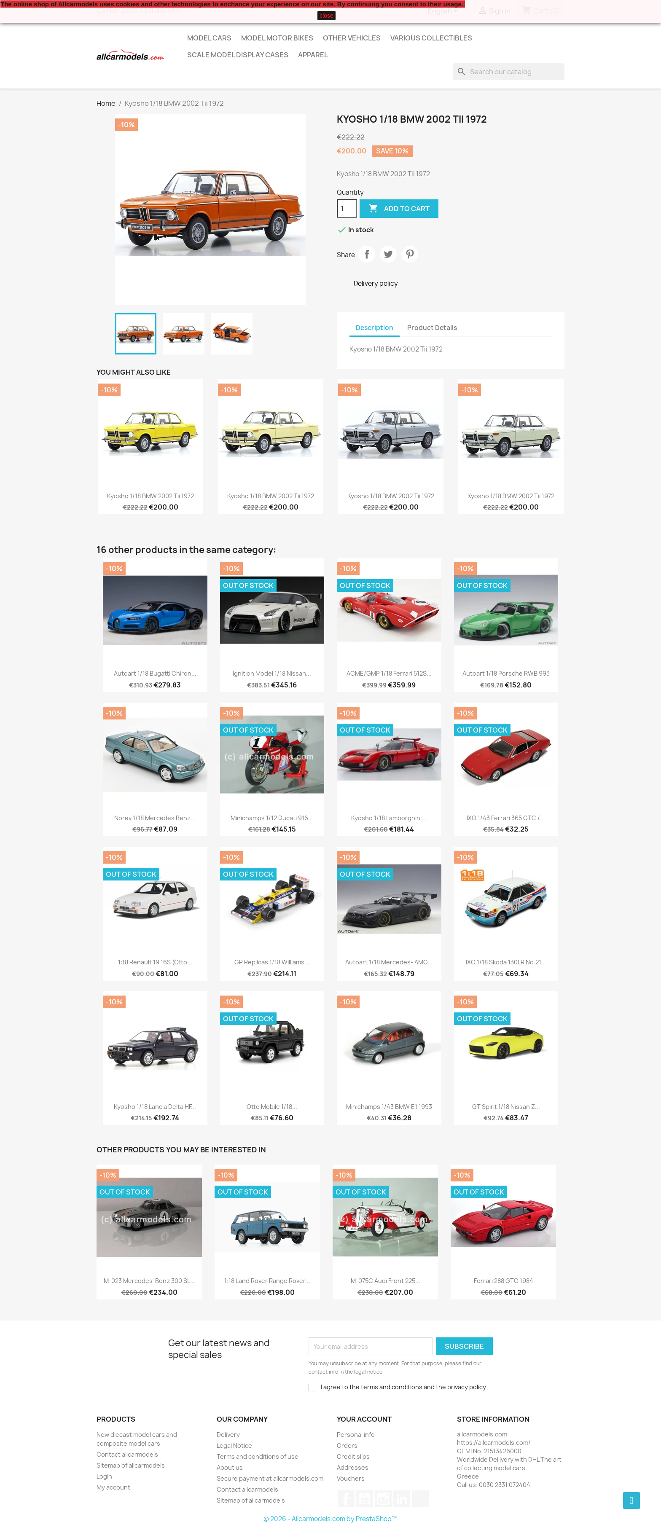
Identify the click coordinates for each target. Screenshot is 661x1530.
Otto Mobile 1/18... (272, 1107)
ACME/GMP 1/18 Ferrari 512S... (389, 673)
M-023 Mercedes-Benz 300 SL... (149, 1281)
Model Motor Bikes (277, 38)
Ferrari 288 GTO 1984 (503, 1281)
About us (230, 1467)
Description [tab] (374, 327)
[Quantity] (347, 208)
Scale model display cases (237, 54)
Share (366, 254)
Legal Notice (234, 1445)
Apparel (313, 54)
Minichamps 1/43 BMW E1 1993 (389, 1107)
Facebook (346, 1498)
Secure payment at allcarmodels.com (270, 1478)
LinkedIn (401, 1498)
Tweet (388, 254)
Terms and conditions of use (257, 1456)
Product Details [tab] (432, 327)
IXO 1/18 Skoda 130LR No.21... (506, 962)
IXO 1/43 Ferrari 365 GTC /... (506, 818)
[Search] (508, 71)
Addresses (352, 1467)
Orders (347, 1445)
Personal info (356, 1435)
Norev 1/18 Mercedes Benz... (155, 818)
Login (104, 1476)
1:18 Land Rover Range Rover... (267, 1281)
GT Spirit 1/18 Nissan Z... (506, 1107)
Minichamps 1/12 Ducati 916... (272, 818)
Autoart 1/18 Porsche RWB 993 (506, 673)
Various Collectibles (431, 38)
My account (113, 1487)
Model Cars (209, 38)
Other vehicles (352, 38)
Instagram (383, 1498)
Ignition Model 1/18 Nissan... (272, 673)
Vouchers (351, 1478)
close (326, 15)
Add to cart (399, 208)
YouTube (364, 1498)
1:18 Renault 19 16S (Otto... (155, 962)
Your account (364, 1419)
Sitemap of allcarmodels (131, 1465)
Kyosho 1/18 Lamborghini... (389, 818)
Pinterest (409, 254)
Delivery (228, 1435)
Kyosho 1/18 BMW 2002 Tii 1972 (150, 496)
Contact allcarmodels (127, 1454)
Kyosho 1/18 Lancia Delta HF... (155, 1107)
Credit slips (353, 1456)
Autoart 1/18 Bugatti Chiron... (155, 673)
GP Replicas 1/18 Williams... (271, 962)
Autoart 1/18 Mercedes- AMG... (389, 962)
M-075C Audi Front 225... (385, 1281)
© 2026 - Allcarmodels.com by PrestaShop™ (330, 1518)
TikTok (420, 1498)
